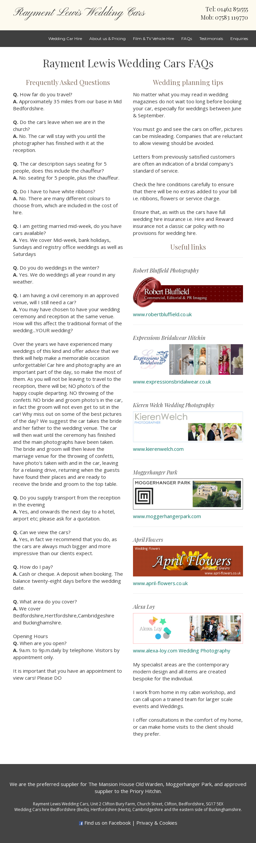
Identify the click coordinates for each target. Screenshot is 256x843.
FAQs (186, 38)
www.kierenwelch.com (158, 448)
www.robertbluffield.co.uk (162, 314)
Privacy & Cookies (156, 822)
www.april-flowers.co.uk (160, 583)
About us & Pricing (107, 38)
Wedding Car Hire (65, 38)
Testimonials (211, 38)
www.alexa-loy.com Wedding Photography (181, 650)
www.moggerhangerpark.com (167, 516)
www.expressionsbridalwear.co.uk (172, 381)
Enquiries (239, 38)
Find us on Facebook (107, 822)
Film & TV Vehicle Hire (153, 38)
